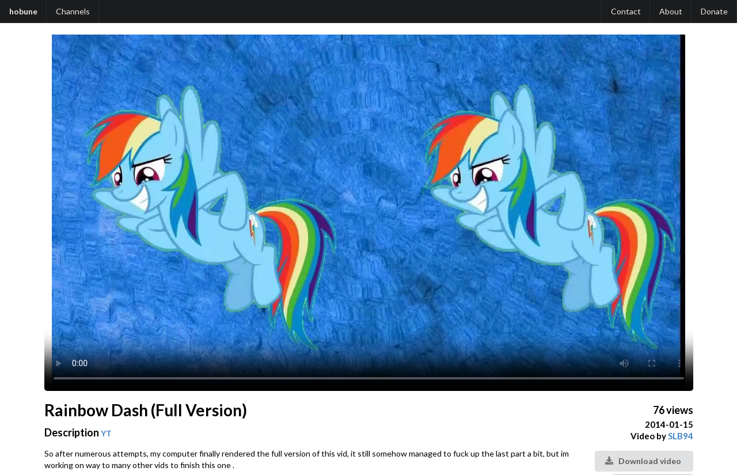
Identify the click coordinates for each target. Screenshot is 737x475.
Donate (714, 11)
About (670, 11)
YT (106, 433)
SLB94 (680, 436)
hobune (23, 11)
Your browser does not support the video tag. (368, 213)
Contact (626, 11)
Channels (73, 11)
